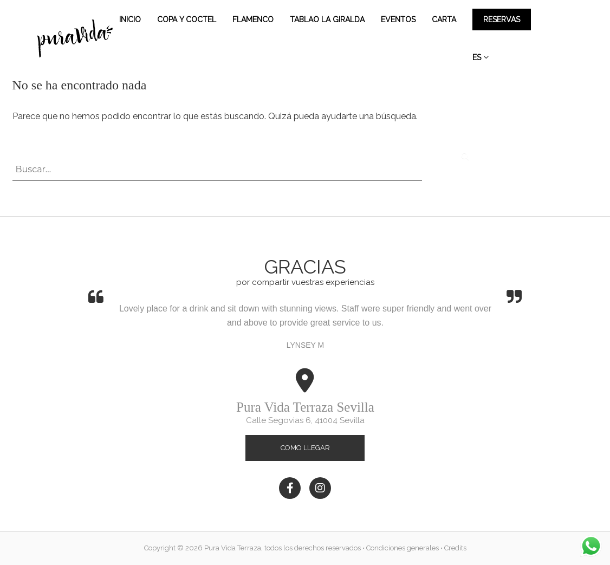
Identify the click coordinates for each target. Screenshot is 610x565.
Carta (444, 19)
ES (476, 57)
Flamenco (253, 19)
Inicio (130, 19)
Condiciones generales (402, 548)
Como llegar (305, 448)
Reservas (501, 19)
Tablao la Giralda (327, 19)
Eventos (398, 19)
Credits (455, 548)
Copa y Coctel (186, 19)
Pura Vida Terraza (232, 548)
